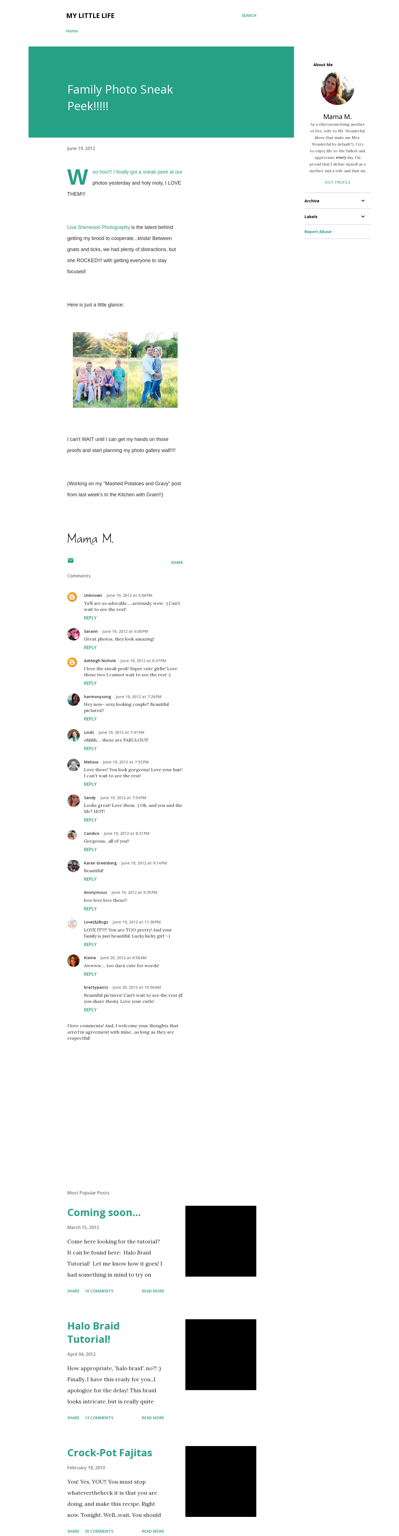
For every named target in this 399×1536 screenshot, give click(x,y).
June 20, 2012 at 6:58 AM (123, 957)
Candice (91, 833)
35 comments (99, 1531)
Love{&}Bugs (96, 922)
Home (72, 30)
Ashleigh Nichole (100, 660)
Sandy (90, 797)
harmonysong (97, 696)
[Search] (249, 15)
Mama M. (337, 116)
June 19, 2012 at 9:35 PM (134, 892)
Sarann (91, 631)
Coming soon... (104, 1212)
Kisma (90, 957)
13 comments (99, 1417)
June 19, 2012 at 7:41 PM (121, 732)
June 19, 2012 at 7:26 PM (139, 696)
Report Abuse (318, 231)
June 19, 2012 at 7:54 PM (123, 797)
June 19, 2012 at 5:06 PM (129, 595)
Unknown (93, 595)
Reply (90, 618)
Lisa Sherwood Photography (98, 227)
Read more (153, 1291)
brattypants (96, 987)
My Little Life (90, 15)
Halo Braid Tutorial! (93, 1332)
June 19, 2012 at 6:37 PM (143, 660)
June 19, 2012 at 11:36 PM (136, 922)
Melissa (91, 762)
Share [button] (177, 562)
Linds (89, 732)
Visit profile (337, 182)
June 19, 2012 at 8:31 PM (127, 833)
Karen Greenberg (100, 863)
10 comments (99, 1291)
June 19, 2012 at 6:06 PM (125, 631)
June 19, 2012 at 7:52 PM (126, 762)
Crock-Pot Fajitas (109, 1452)
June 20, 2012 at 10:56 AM (136, 987)
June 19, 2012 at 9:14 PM (144, 863)
